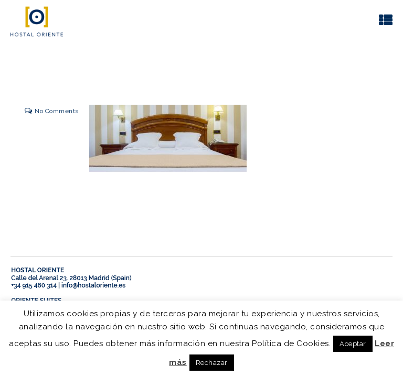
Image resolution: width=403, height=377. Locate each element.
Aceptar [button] (353, 344)
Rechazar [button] (212, 363)
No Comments (57, 111)
